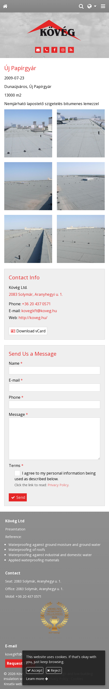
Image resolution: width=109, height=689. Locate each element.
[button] (103, 6)
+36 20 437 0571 (36, 303)
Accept (34, 670)
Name (16, 363)
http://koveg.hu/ (32, 317)
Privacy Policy (58, 485)
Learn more (35, 678)
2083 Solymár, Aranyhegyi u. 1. (36, 294)
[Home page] (5, 6)
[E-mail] (38, 50)
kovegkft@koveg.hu (39, 310)
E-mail (16, 380)
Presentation (15, 529)
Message (18, 414)
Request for (20, 663)
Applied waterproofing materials (34, 560)
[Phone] (46, 50)
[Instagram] (62, 50)
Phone (16, 397)
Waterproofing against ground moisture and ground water (54, 544)
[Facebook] (54, 50)
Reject (54, 670)
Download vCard (27, 331)
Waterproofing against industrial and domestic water (50, 555)
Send (17, 497)
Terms (16, 465)
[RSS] (71, 50)
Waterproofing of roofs (27, 549)
